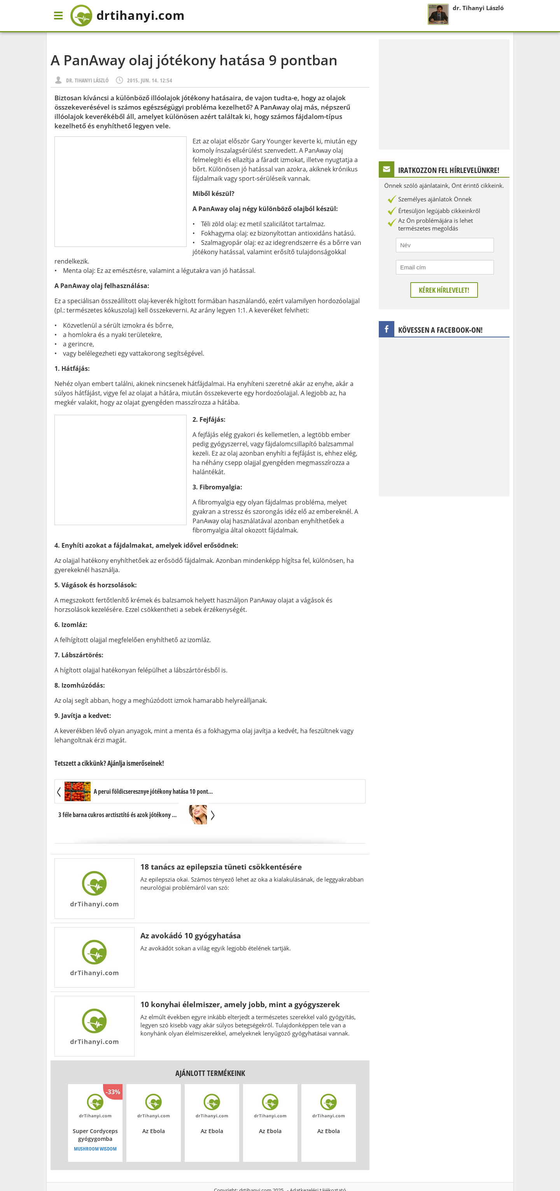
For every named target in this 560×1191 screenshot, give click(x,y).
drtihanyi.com (255, 1167)
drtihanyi (129, 15)
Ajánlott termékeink (210, 1050)
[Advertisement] (120, 191)
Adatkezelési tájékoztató (318, 1167)
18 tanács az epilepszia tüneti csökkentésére (221, 844)
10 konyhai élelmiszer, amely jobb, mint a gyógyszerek (240, 981)
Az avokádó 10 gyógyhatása (190, 912)
